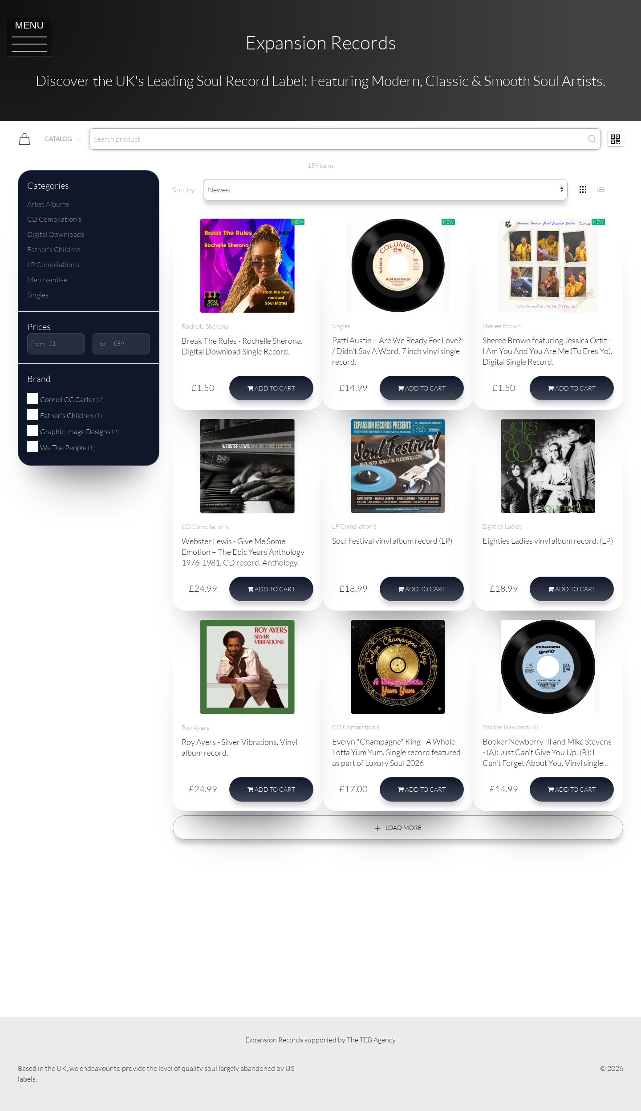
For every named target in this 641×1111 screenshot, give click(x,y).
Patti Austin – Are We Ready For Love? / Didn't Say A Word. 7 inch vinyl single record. (396, 350)
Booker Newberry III (510, 727)
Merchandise (47, 279)
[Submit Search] (592, 139)
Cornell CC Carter (65, 399)
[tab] (583, 189)
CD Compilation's (54, 219)
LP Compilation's (53, 264)
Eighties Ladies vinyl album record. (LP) (548, 540)
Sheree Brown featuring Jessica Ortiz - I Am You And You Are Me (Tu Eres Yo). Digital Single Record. (548, 350)
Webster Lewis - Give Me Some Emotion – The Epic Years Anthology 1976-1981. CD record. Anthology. (243, 551)
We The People (61, 447)
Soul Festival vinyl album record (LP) (392, 540)
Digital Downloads (55, 234)
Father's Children (54, 249)
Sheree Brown (502, 326)
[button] (29, 37)
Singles (38, 294)
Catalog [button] (63, 138)
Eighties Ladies (502, 526)
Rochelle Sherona (205, 326)
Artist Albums (48, 203)
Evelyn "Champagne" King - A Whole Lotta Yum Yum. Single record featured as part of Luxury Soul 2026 (396, 752)
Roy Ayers (195, 727)
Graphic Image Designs (73, 431)
